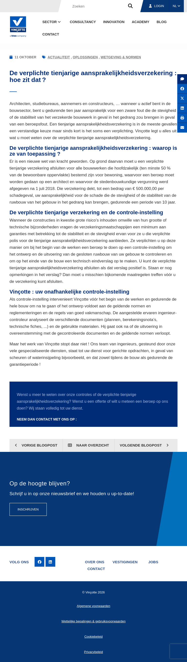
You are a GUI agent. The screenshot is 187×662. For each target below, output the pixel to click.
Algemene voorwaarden (93, 606)
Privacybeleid (93, 652)
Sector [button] (52, 22)
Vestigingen (125, 562)
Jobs (153, 562)
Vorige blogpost (36, 445)
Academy (140, 22)
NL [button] (176, 6)
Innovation (113, 22)
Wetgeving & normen (121, 57)
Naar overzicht (88, 445)
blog (162, 22)
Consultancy (83, 22)
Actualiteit (58, 57)
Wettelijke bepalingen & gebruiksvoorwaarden (93, 621)
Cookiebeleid (93, 636)
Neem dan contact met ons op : (47, 419)
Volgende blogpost (144, 445)
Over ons (94, 562)
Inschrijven (28, 509)
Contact (50, 34)
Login (156, 6)
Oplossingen (85, 57)
